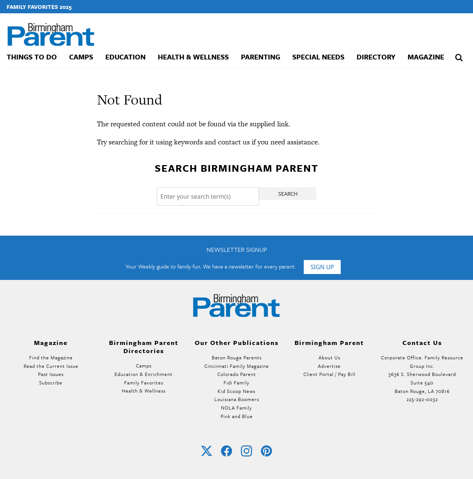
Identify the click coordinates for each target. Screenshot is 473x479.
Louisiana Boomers (236, 399)
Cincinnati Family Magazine (236, 366)
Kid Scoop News (236, 391)
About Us (329, 357)
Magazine (426, 57)
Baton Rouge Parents (237, 357)
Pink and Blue (237, 416)
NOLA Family (236, 407)
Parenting (260, 57)
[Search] (208, 196)
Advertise (329, 366)
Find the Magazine (51, 357)
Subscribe (50, 382)
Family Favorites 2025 (39, 7)
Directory (376, 57)
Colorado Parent (236, 374)
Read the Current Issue (51, 366)
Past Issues (51, 374)
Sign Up (322, 267)
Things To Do (32, 57)
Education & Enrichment (144, 374)
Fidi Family (236, 382)
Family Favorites (143, 382)
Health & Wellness (193, 57)
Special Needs (318, 57)
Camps (81, 57)
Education (125, 57)
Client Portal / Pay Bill (329, 374)
